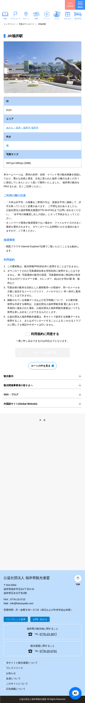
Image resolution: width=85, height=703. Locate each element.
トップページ (9, 24)
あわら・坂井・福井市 (18, 127)
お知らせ (11, 673)
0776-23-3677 (48, 634)
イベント (46, 19)
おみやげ (67, 19)
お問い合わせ (40, 619)
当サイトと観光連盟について (22, 662)
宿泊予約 (77, 19)
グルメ (57, 19)
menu (80, 5)
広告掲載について (15, 688)
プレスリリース (14, 668)
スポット (26, 19)
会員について (13, 678)
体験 (36, 19)
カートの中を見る (40, 365)
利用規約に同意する (45, 334)
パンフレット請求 (15, 619)
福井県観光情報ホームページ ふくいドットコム (19, 5)
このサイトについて (17, 683)
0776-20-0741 (48, 651)
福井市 (34, 127)
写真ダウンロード (26, 24)
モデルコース (15, 19)
